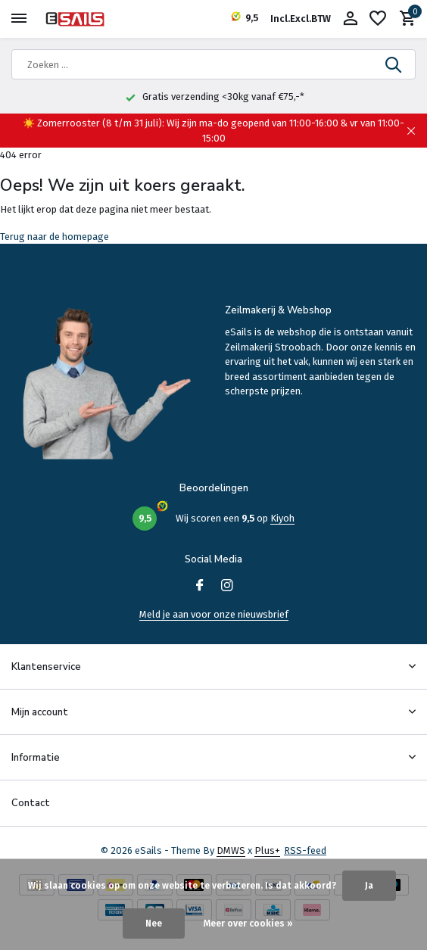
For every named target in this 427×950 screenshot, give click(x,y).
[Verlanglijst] (377, 19)
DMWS (231, 850)
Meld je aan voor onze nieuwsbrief (213, 614)
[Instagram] (227, 587)
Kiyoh (282, 518)
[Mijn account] (350, 19)
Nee (153, 923)
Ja (369, 885)
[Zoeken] (213, 64)
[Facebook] (200, 587)
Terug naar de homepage (54, 236)
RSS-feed (305, 850)
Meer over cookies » (248, 923)
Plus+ (267, 850)
